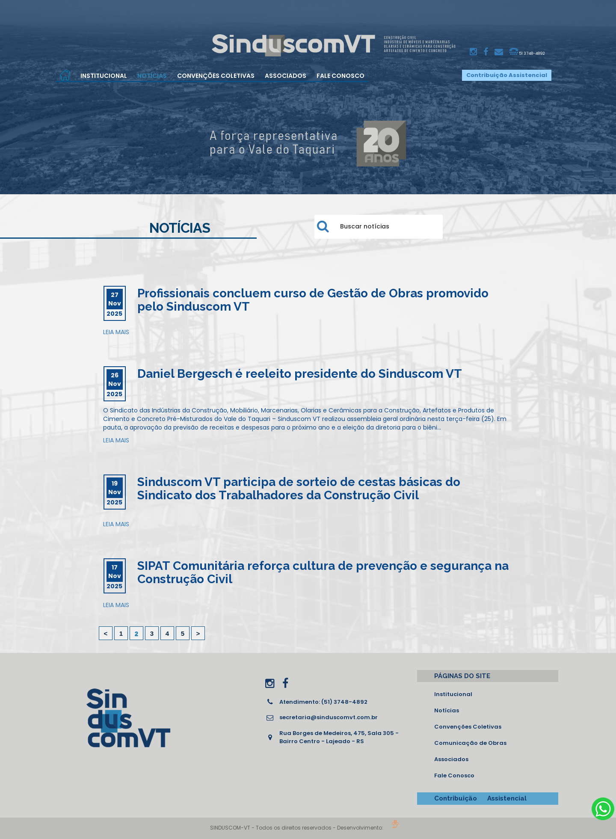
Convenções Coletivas (216, 75)
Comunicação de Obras (470, 743)
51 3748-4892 (527, 51)
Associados (285, 75)
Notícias (152, 75)
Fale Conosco (340, 75)
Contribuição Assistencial (506, 75)
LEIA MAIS (116, 332)
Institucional (103, 75)
